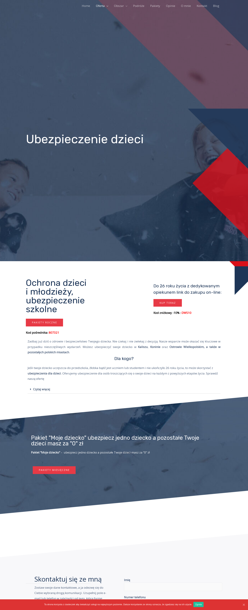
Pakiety (155, 6)
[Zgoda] (243, 604)
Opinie (170, 6)
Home (86, 6)
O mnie (186, 6)
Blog (216, 6)
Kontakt (202, 6)
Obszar (119, 6)
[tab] (124, 389)
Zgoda (198, 604)
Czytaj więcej (42, 389)
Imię (127, 580)
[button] (45, 322)
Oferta (100, 6)
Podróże (138, 6)
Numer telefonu (135, 598)
